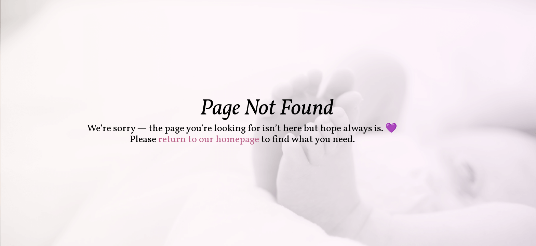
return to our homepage (208, 139)
